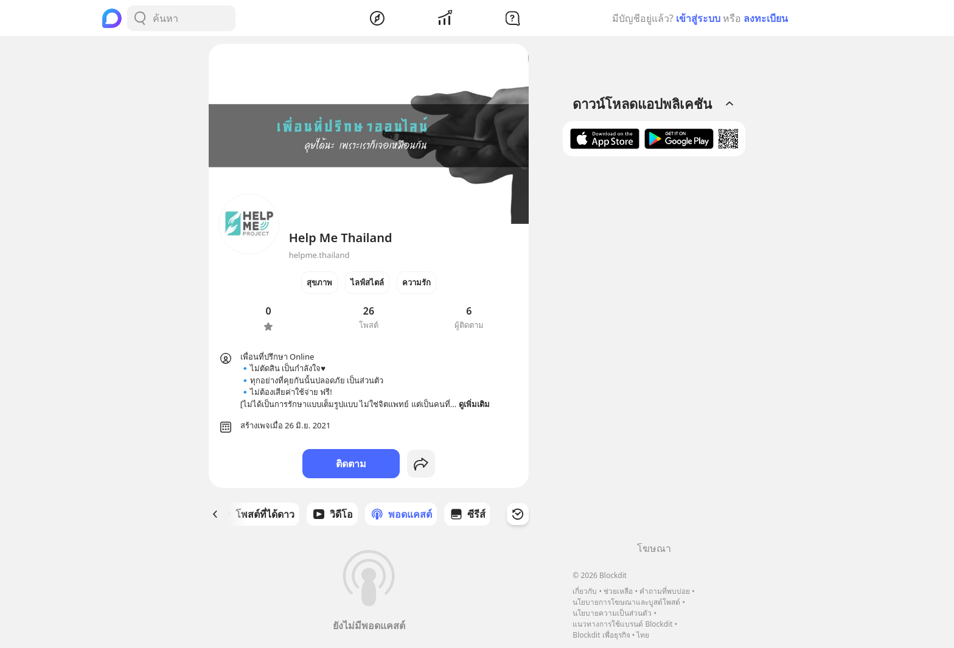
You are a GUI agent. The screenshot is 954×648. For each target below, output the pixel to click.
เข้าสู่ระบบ (698, 18)
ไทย (642, 635)
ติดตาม (351, 463)
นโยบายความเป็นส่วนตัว (612, 613)
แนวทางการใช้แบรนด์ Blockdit (622, 624)
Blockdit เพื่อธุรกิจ (601, 635)
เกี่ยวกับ (585, 591)
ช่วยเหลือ (618, 591)
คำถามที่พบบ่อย (664, 591)
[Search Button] (140, 18)
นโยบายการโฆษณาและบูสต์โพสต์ (626, 602)
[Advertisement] (654, 353)
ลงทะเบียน (765, 18)
